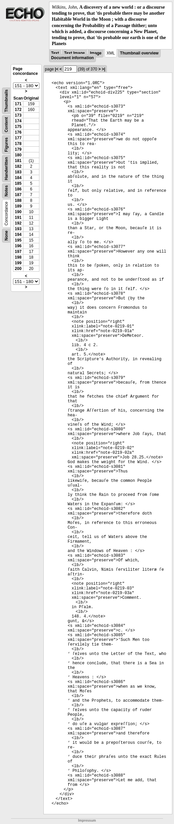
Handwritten (6, 168)
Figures (6, 145)
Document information (72, 57)
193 (18, 229)
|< (56, 69)
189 (18, 206)
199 (18, 263)
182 (18, 166)
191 (18, 217)
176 (18, 132)
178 (18, 143)
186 (18, 189)
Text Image (74, 53)
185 (18, 183)
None (6, 236)
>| (103, 69)
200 (18, 268)
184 (18, 177)
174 (18, 121)
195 (18, 240)
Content (6, 124)
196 (18, 246)
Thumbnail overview (139, 53)
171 (18, 104)
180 (18, 155)
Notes (6, 190)
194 (18, 234)
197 (18, 251)
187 (18, 194)
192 (18, 223)
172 (18, 109)
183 (18, 172)
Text (55, 53)
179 (18, 149)
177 (18, 138)
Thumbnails (6, 101)
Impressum (87, 820)
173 (18, 115)
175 (18, 126)
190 (18, 212)
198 (18, 257)
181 (18, 160)
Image (96, 53)
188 (18, 200)
